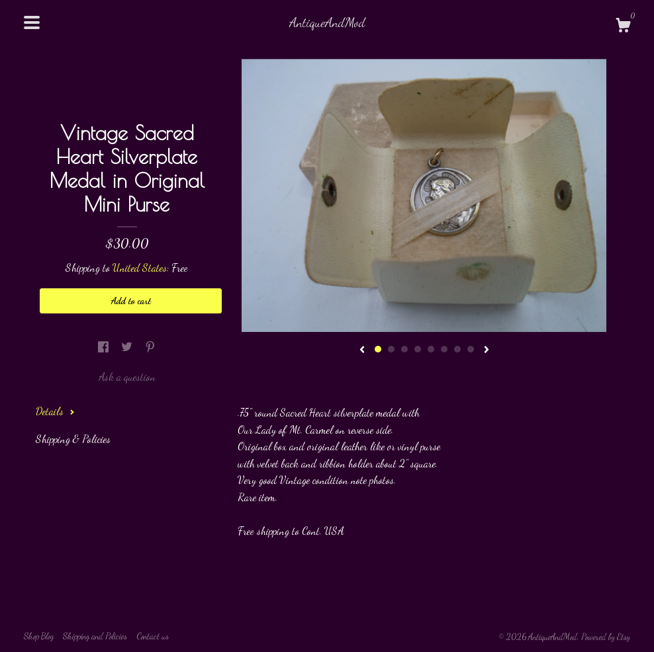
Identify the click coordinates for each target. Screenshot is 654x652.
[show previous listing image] (362, 350)
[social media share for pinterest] (150, 347)
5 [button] (431, 349)
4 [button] (417, 349)
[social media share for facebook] (104, 347)
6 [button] (444, 349)
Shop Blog (39, 636)
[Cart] (623, 27)
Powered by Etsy (605, 637)
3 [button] (404, 349)
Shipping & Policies (73, 438)
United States (140, 267)
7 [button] (457, 349)
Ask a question (127, 376)
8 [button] (470, 349)
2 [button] (391, 349)
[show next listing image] (486, 350)
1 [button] (378, 349)
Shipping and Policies (95, 636)
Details (55, 411)
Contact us (152, 636)
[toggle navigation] (32, 22)
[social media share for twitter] (128, 347)
